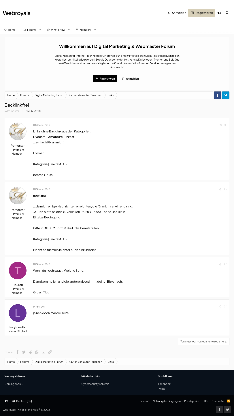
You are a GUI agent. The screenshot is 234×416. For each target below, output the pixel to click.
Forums (31, 29)
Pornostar (13, 111)
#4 (225, 306)
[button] (40, 30)
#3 (225, 264)
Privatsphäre (191, 401)
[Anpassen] (219, 13)
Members (85, 29)
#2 (225, 189)
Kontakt (144, 401)
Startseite (218, 401)
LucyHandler (18, 327)
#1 (225, 124)
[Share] (220, 124)
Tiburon (17, 285)
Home (12, 29)
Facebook (164, 383)
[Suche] (227, 13)
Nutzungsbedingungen (167, 401)
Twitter (162, 388)
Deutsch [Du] (22, 401)
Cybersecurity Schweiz (95, 383)
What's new (58, 29)
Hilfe (205, 401)
